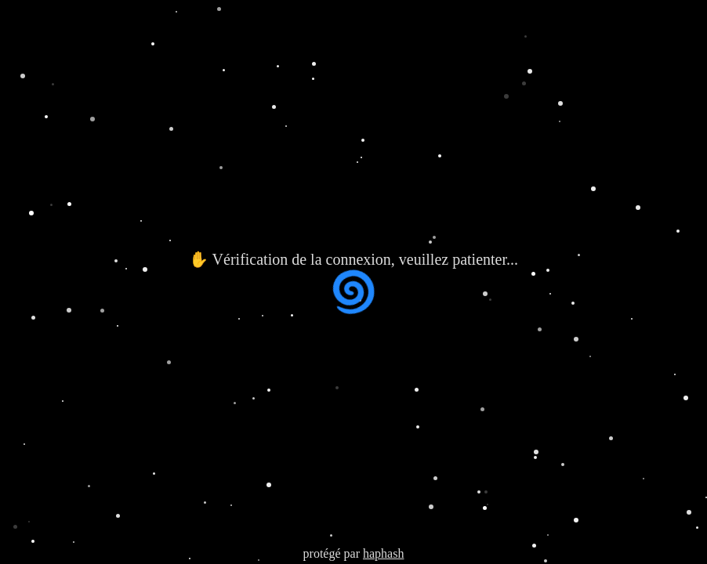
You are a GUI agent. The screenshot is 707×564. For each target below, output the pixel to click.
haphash (383, 553)
